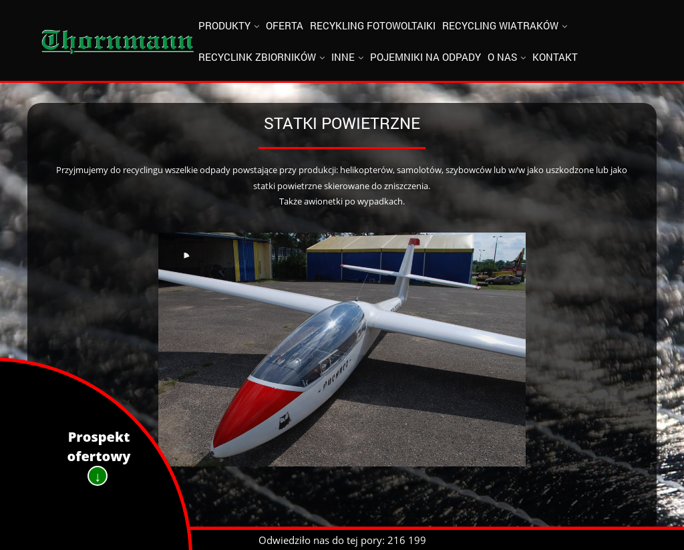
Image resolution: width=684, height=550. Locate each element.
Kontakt (555, 56)
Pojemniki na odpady (425, 56)
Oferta (284, 25)
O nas (502, 56)
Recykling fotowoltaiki (373, 25)
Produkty (224, 25)
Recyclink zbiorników (257, 56)
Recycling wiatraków (500, 25)
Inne (343, 56)
